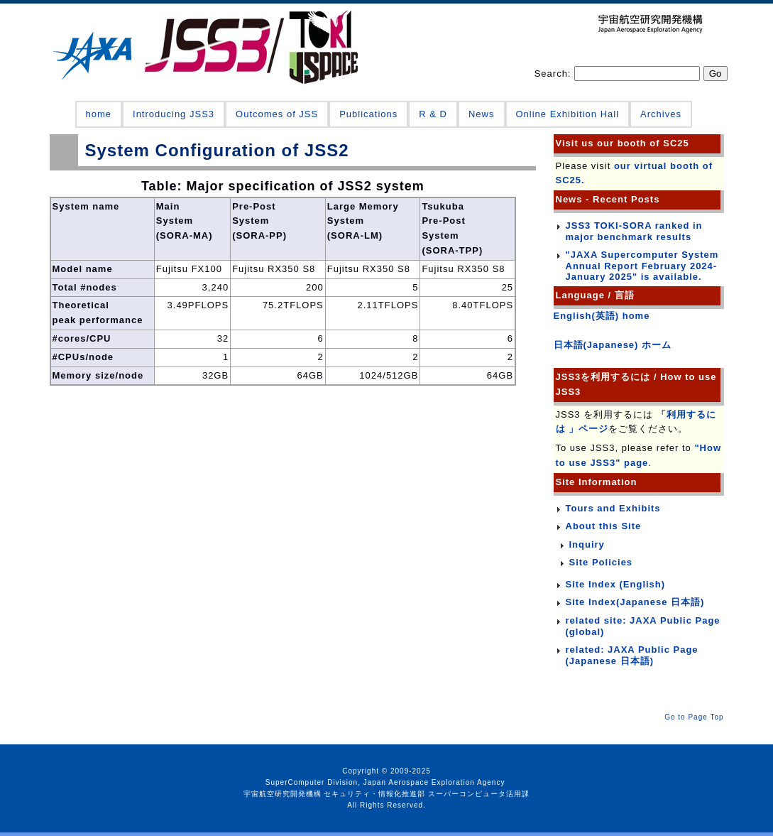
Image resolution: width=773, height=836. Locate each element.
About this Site (604, 526)
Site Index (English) (616, 584)
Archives (660, 114)
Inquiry (587, 544)
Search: (554, 73)
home (99, 114)
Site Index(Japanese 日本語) (635, 602)
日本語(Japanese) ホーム (613, 345)
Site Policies (601, 562)
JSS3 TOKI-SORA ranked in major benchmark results (634, 231)
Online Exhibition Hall (568, 114)
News (481, 114)
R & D (433, 114)
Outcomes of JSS (277, 114)
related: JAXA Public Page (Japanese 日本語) (632, 655)
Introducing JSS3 (173, 114)
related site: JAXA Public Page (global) (643, 626)
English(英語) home (602, 315)
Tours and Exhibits (613, 508)
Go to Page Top (693, 717)
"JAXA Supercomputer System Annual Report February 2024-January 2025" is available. (642, 265)
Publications (368, 114)
